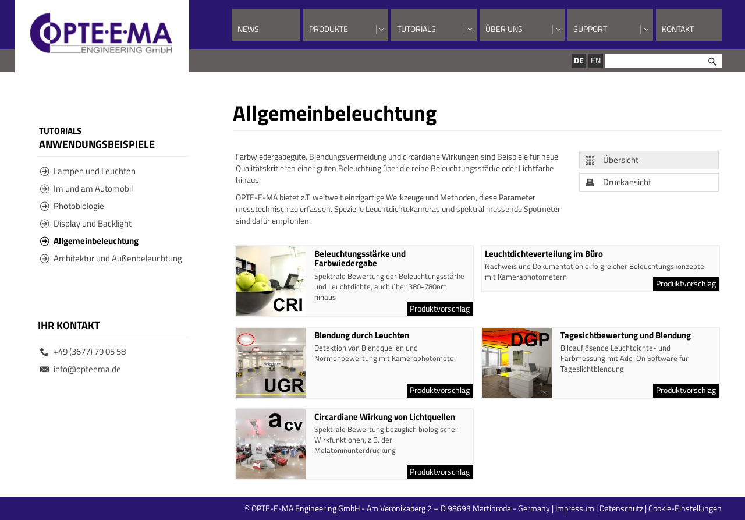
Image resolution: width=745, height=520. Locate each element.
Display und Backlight (86, 223)
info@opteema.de (80, 369)
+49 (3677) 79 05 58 (83, 351)
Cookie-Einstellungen (685, 508)
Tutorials (416, 29)
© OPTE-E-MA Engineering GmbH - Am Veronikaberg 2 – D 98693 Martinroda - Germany (443, 508)
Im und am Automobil (86, 188)
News (248, 29)
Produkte (328, 29)
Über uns (504, 29)
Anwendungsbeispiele (97, 143)
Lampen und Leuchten (88, 171)
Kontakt (678, 29)
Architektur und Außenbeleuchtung (111, 258)
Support (590, 29)
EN (596, 60)
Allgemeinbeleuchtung (89, 240)
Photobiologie (72, 206)
